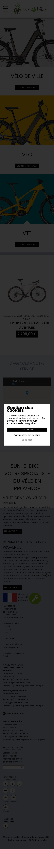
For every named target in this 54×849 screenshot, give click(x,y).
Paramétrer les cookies (27, 435)
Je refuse (27, 440)
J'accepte (27, 429)
